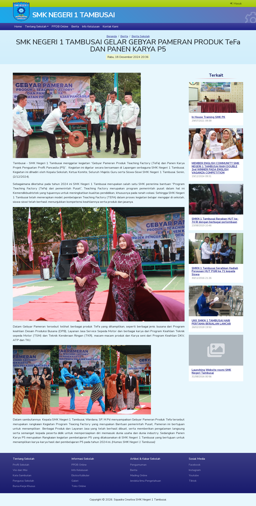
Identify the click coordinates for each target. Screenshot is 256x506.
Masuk (236, 4)
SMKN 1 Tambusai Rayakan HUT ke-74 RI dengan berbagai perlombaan (215, 220)
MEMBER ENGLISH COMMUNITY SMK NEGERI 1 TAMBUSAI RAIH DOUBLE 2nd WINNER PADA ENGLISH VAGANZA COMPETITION (215, 167)
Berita (124, 36)
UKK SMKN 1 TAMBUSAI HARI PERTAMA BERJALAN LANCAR (211, 322)
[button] (36, 26)
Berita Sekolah (141, 36)
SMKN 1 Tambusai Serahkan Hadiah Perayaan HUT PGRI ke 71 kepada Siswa (215, 271)
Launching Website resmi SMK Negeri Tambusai (211, 371)
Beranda (111, 36)
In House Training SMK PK (208, 117)
